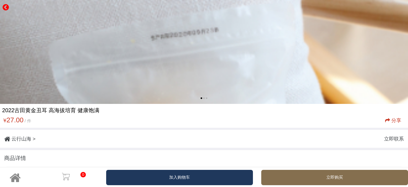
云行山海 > (19, 139)
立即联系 (394, 139)
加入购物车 (179, 177)
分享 (393, 120)
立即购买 (334, 177)
